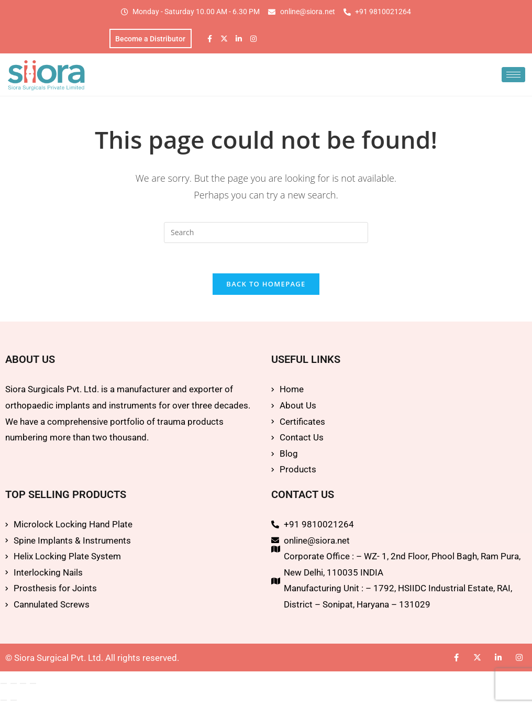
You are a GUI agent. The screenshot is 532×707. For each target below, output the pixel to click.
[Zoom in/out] (3, 685)
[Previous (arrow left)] (3, 702)
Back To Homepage (265, 286)
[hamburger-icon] (513, 75)
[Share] (23, 685)
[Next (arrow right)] (13, 702)
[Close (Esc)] (33, 685)
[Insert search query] (266, 233)
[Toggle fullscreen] (13, 685)
